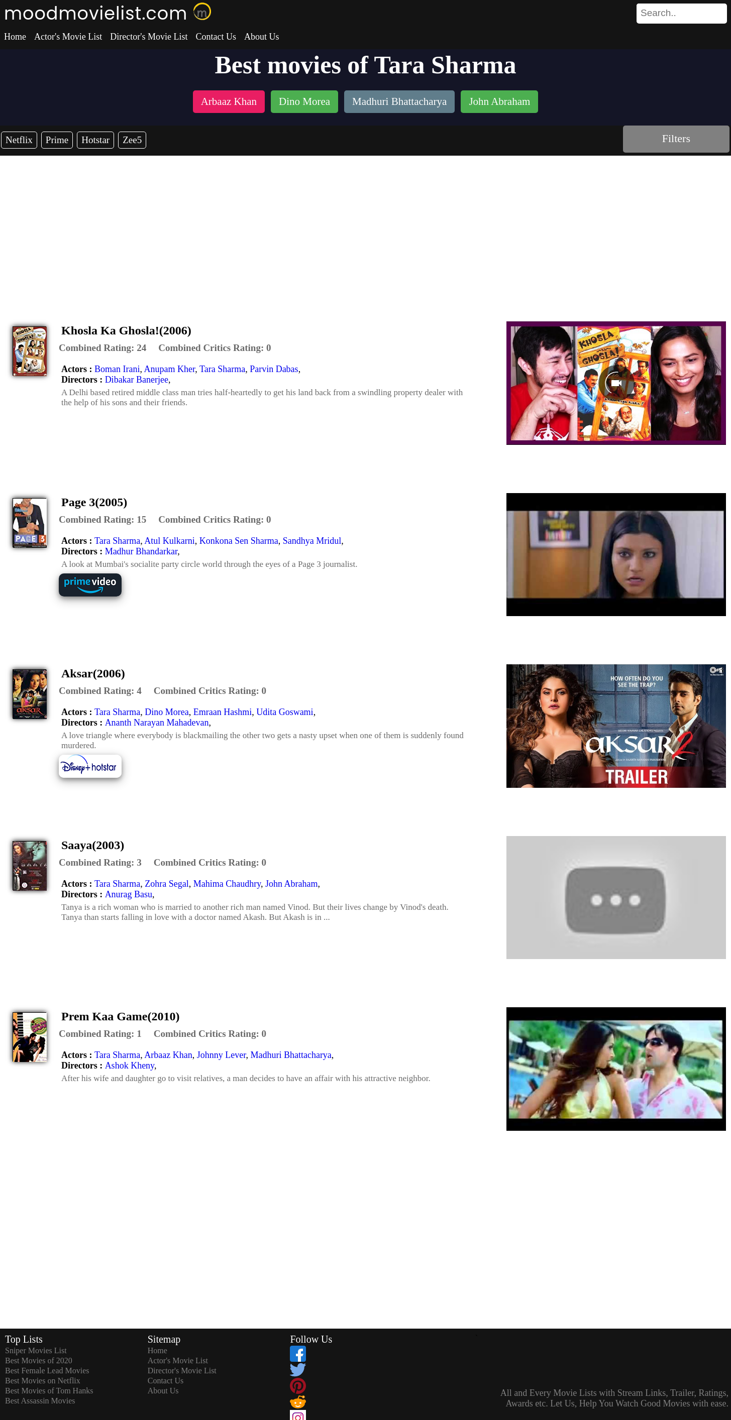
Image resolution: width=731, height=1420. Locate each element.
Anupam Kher (169, 369)
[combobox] (659, 13)
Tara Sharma (222, 369)
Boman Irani (117, 369)
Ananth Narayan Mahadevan (157, 723)
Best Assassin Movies (40, 1400)
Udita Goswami (284, 712)
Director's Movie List (148, 37)
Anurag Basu (128, 894)
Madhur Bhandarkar (141, 551)
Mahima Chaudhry (227, 884)
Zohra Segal (166, 884)
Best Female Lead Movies (47, 1370)
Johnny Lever (221, 1055)
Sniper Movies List (36, 1350)
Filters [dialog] (676, 138)
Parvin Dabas (274, 369)
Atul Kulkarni (169, 541)
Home (15, 37)
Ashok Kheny (129, 1065)
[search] (682, 14)
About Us (261, 37)
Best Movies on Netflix (42, 1380)
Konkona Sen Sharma (238, 541)
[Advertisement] (366, 231)
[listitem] (229, 102)
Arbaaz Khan (168, 1055)
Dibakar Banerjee (136, 380)
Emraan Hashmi (222, 712)
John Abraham (291, 884)
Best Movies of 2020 (38, 1360)
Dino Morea (166, 712)
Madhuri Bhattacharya (290, 1055)
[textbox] (659, 13)
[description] (102, 347)
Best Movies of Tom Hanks (49, 1390)
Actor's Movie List (68, 37)
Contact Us (215, 37)
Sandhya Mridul (312, 541)
